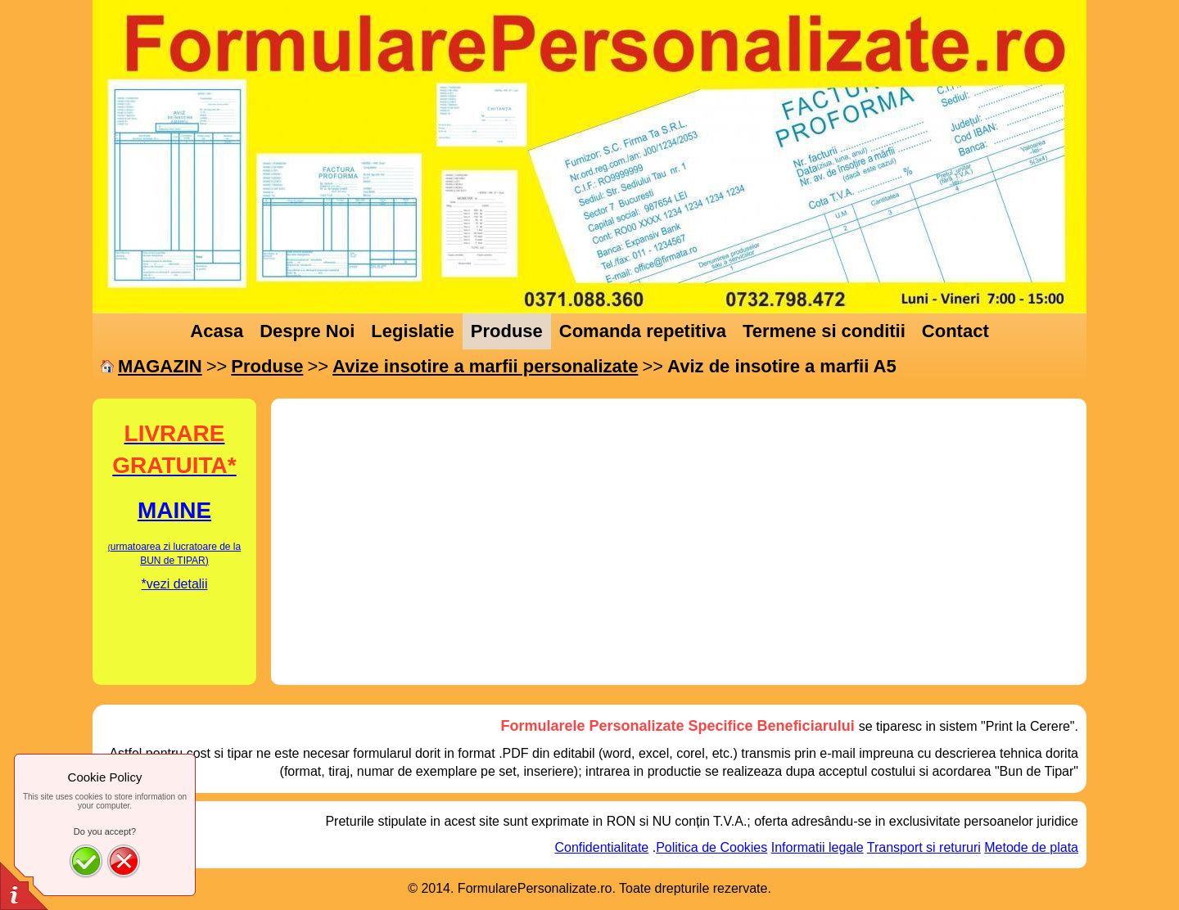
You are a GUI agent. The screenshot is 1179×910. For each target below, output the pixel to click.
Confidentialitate (602, 847)
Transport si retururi (924, 847)
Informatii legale (817, 847)
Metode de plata (1031, 847)
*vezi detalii (175, 584)
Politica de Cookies (711, 847)
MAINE (174, 510)
